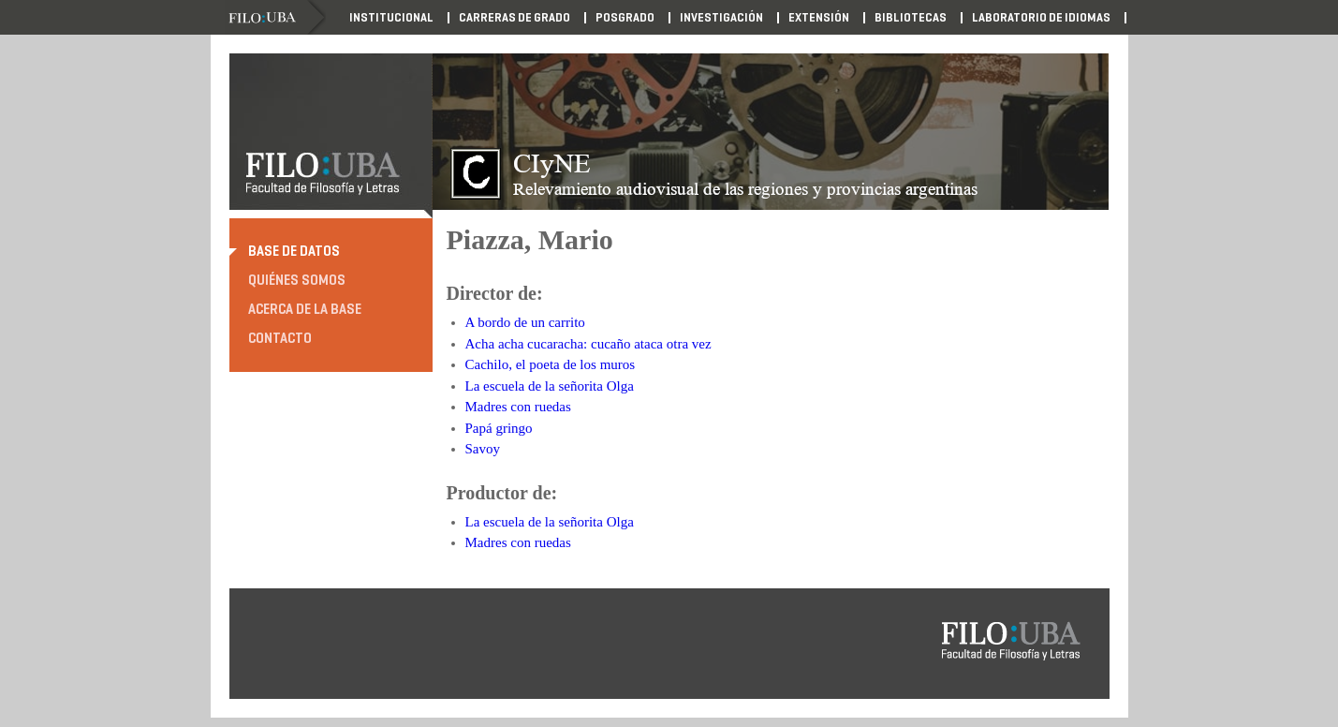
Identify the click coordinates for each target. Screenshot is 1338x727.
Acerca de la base (304, 309)
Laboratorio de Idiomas (1041, 17)
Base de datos (294, 251)
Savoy (483, 448)
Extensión (818, 17)
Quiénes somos (297, 280)
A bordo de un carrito (525, 322)
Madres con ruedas (518, 406)
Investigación (721, 17)
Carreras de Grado (514, 17)
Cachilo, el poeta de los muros (550, 364)
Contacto (280, 338)
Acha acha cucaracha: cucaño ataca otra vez (588, 343)
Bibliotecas (911, 17)
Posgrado (624, 17)
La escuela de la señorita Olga (549, 385)
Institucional (391, 17)
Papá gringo (499, 428)
